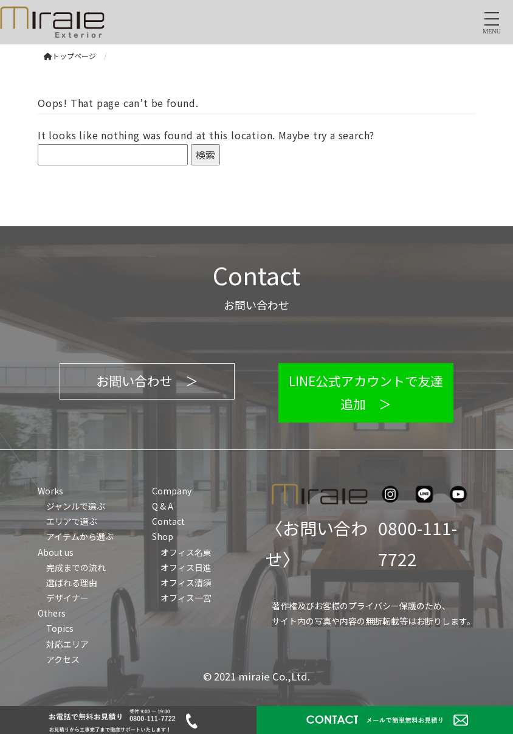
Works (50, 491)
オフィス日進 (186, 567)
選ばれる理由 (71, 582)
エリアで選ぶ (71, 521)
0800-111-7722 (417, 543)
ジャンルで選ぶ (75, 506)
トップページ (70, 55)
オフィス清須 (186, 582)
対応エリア (67, 644)
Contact (168, 521)
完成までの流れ (76, 567)
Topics (60, 628)
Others (52, 613)
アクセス (63, 659)
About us (56, 552)
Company (171, 491)
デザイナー (67, 598)
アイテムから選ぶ (80, 536)
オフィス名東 (186, 552)
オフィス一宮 (186, 598)
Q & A (162, 506)
